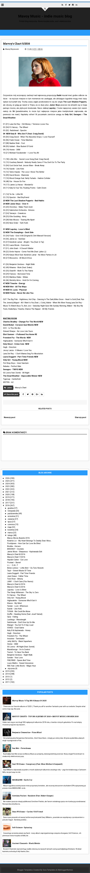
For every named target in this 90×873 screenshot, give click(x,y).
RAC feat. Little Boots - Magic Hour (21, 666)
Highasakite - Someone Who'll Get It (22, 601)
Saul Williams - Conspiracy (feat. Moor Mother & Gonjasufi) (37, 764)
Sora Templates (49, 870)
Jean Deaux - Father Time (17, 576)
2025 (8, 481)
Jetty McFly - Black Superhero (19, 642)
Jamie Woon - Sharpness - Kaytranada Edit (24, 552)
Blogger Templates (25, 870)
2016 (8, 506)
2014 (8, 674)
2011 (8, 682)
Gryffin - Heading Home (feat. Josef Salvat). (25, 614)
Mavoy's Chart (20, 388)
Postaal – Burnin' (14, 563)
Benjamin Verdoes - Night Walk (20, 655)
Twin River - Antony (15, 579)
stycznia (11, 669)
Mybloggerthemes (65, 870)
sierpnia (11, 519)
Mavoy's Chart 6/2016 (16, 584)
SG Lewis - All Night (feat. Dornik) (21, 647)
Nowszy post (9, 418)
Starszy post (80, 418)
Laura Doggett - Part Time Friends (21, 574)
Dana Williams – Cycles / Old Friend (27, 812)
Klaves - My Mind (14, 603)
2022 (8, 489)
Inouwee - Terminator (16, 639)
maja (10, 527)
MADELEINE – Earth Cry (22, 780)
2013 (8, 677)
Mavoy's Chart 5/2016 (16, 587)
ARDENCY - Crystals (15, 549)
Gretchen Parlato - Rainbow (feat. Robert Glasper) (33, 796)
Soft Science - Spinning (22, 828)
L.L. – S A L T (12, 565)
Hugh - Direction (14, 633)
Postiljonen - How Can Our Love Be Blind (24, 544)
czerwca (11, 525)
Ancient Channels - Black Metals (26, 844)
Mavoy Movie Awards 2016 (18, 538)
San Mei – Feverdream (21, 748)
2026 (8, 478)
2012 (8, 680)
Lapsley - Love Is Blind (16, 590)
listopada (12, 511)
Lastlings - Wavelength (16, 620)
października (13, 514)
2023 (8, 487)
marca (10, 533)
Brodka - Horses (14, 546)
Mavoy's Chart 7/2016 (16, 557)
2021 (8, 492)
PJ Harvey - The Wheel (16, 595)
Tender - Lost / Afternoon (17, 606)
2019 (8, 497)
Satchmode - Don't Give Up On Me (21, 623)
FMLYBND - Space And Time (19, 661)
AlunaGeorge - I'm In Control (18, 650)
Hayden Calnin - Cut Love (17, 560)
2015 (8, 671)
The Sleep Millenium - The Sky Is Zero (23, 593)
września (12, 516)
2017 (8, 503)
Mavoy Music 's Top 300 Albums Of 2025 (29, 701)
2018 (8, 500)
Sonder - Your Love (15, 658)
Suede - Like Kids (14, 609)
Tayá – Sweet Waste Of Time (19, 571)
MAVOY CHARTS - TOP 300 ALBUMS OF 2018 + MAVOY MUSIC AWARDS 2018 (45, 717)
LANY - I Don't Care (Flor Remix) (20, 582)
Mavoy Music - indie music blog (45, 16)
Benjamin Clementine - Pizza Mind (27, 733)
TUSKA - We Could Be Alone (18, 612)
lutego (10, 536)
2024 (8, 484)
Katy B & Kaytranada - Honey (19, 631)
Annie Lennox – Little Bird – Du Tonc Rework (25, 568)
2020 (8, 495)
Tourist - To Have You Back (18, 652)
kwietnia (11, 530)
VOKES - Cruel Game (15, 628)
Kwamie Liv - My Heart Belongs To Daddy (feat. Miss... (29, 541)
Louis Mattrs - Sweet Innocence (20, 663)
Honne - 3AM (12, 644)
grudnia (11, 508)
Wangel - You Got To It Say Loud (20, 625)
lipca (10, 522)
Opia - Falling (12, 617)
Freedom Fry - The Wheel (17, 636)
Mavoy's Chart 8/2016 (16, 555)
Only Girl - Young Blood (16, 598)
